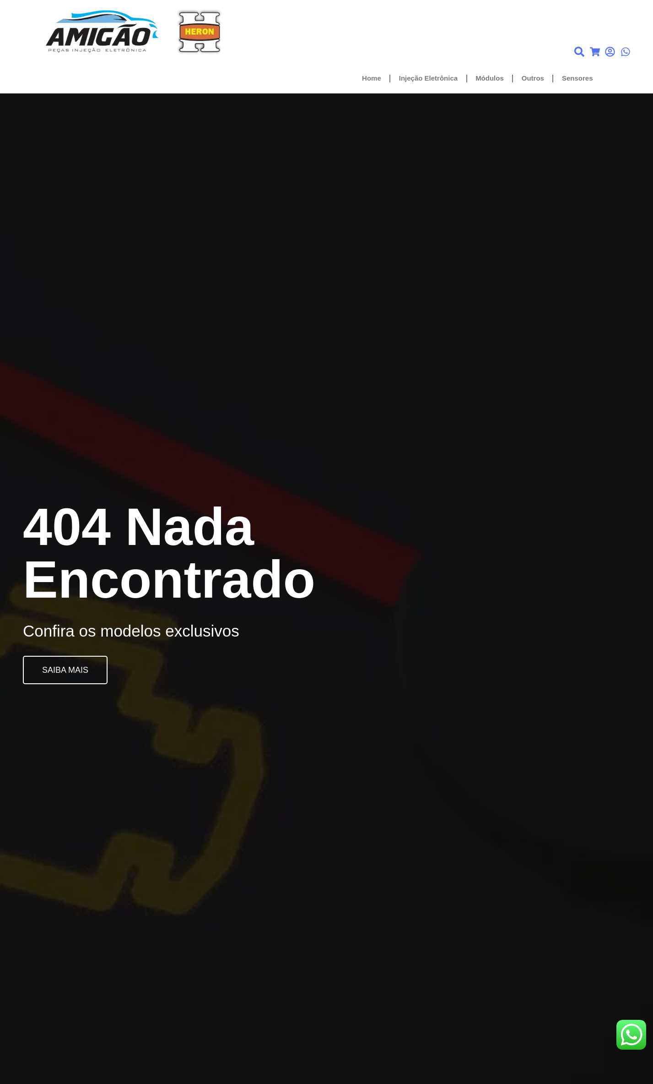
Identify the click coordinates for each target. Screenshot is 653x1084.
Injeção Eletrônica (428, 78)
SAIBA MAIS (65, 670)
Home (371, 78)
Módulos (489, 78)
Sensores (577, 78)
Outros (533, 78)
